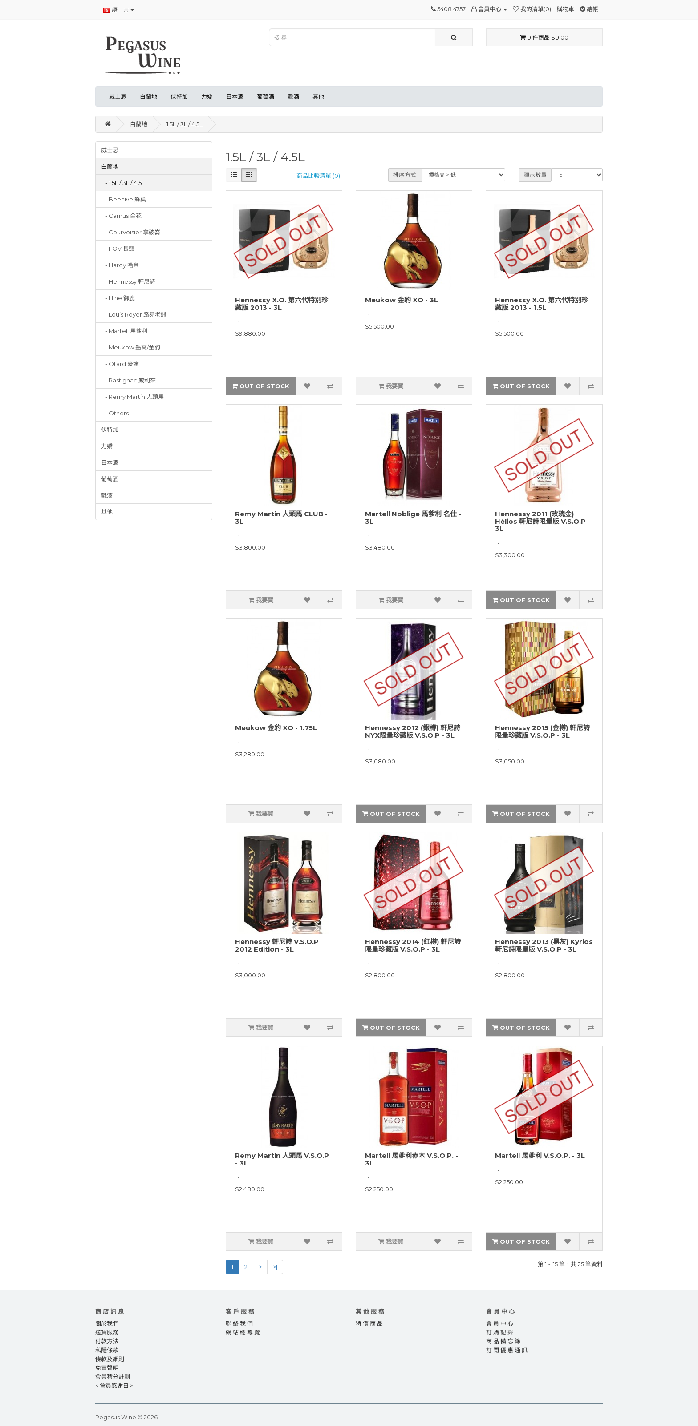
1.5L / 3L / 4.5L (184, 124)
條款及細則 (109, 1358)
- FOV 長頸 (117, 248)
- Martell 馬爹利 (124, 330)
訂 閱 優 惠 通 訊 (507, 1350)
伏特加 (179, 96)
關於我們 (106, 1323)
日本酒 (234, 96)
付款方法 (106, 1341)
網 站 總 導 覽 (243, 1332)
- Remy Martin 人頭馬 (132, 396)
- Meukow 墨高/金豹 (130, 347)
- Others (115, 413)
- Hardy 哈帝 (120, 265)
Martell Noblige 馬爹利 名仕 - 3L (413, 518)
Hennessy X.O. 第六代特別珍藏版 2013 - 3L (281, 304)
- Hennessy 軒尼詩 (128, 281)
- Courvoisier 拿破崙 (130, 232)
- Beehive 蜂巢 (123, 199)
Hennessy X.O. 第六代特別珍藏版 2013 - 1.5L (541, 304)
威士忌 (117, 96)
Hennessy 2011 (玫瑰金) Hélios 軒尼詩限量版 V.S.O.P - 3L (542, 521)
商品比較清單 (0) (318, 175)
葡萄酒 (265, 96)
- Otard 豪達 (120, 363)
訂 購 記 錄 (499, 1332)
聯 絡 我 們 (239, 1323)
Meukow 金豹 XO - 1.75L (276, 727)
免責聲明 (106, 1367)
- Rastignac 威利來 (128, 380)
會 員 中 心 (499, 1323)
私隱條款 (106, 1350)
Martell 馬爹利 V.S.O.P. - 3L (540, 1155)
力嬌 (207, 96)
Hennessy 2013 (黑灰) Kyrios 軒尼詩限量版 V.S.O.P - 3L (544, 945)
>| (275, 1266)
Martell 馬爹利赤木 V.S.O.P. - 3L (411, 1159)
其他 (318, 96)
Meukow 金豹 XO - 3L (401, 300)
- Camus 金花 (121, 215)
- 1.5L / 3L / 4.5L (123, 182)
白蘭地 (148, 96)
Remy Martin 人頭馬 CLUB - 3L (281, 518)
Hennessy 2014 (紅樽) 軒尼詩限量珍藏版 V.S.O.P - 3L (413, 945)
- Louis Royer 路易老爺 (133, 314)
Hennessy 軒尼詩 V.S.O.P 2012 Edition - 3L (277, 945)
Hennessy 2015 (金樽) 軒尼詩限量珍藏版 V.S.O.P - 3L (542, 731)
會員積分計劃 (112, 1376)
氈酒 (293, 96)
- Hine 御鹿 (118, 297)
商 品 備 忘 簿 (503, 1341)
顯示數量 (535, 174)
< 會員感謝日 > (114, 1385)
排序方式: (405, 174)
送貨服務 (106, 1332)
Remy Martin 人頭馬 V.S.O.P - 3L (282, 1159)
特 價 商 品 (369, 1323)
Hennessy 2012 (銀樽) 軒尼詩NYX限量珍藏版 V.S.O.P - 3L (412, 731)
